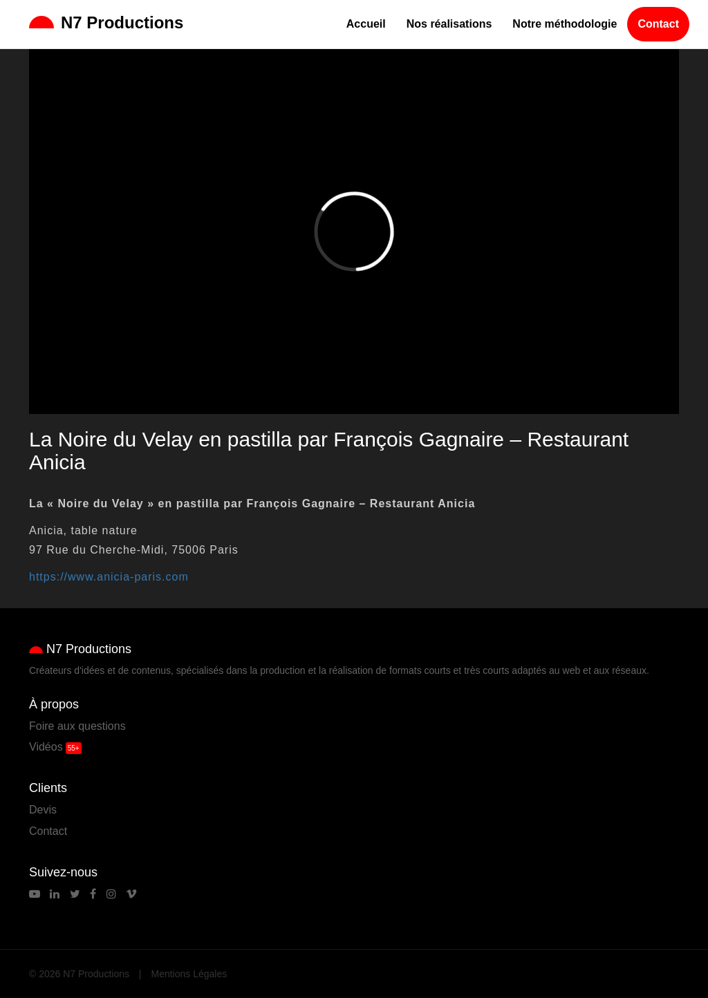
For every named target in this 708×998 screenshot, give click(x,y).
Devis (43, 810)
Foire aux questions (77, 726)
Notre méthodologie (564, 24)
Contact (658, 24)
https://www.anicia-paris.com (109, 577)
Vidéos (46, 747)
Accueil (366, 24)
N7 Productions (106, 22)
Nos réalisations (449, 24)
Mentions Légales (189, 973)
